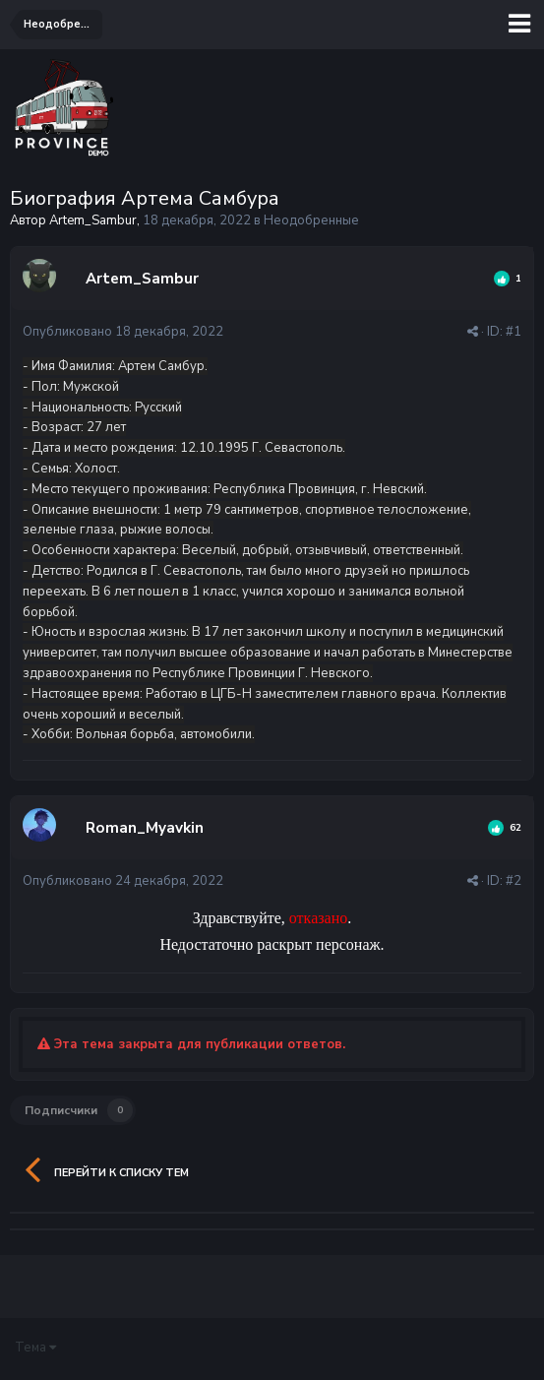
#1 (513, 332)
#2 (513, 881)
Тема (35, 1347)
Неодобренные (311, 220)
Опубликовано (123, 332)
